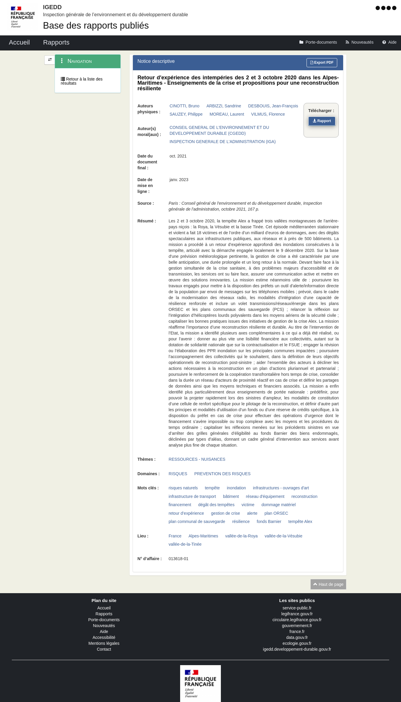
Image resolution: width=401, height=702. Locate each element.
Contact (104, 649)
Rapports (104, 613)
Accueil (103, 608)
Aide (104, 631)
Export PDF (322, 62)
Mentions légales (103, 643)
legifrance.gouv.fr (297, 613)
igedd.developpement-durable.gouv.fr (297, 649)
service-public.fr (297, 608)
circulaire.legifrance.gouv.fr (297, 619)
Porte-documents (104, 619)
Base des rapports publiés (96, 25)
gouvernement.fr (297, 625)
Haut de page (328, 584)
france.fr (296, 631)
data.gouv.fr (297, 637)
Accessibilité (103, 637)
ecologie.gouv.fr (297, 643)
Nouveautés (104, 625)
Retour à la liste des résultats (82, 81)
